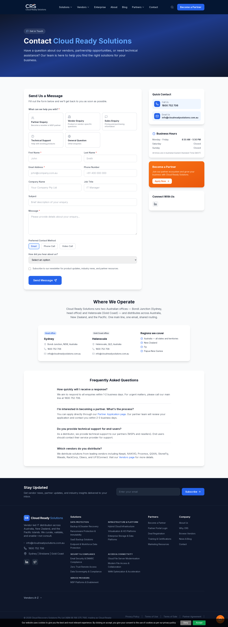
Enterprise (100, 7)
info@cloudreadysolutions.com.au (44, 542)
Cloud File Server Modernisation (124, 558)
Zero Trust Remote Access (83, 567)
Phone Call (49, 246)
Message (34, 211)
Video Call (67, 246)
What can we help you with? (44, 109)
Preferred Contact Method (42, 240)
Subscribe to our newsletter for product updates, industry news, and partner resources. (76, 268)
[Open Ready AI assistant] (220, 619)
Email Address (37, 167)
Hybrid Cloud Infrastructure (121, 526)
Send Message (45, 280)
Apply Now (162, 181)
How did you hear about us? (43, 254)
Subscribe (193, 491)
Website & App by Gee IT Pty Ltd (188, 622)
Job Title (88, 181)
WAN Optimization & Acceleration (124, 571)
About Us (183, 523)
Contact (153, 7)
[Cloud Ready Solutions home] (36, 7)
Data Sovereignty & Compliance (86, 571)
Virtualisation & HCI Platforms (122, 531)
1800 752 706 (52, 349)
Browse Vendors (187, 533)
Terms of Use (151, 616)
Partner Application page (112, 414)
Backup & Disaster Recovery (84, 526)
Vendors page (127, 457)
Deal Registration (156, 533)
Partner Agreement (192, 616)
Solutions (65, 7)
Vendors (83, 7)
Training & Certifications (159, 539)
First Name (35, 152)
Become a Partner (190, 7)
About (114, 7)
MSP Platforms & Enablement (84, 582)
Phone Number (91, 167)
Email (34, 246)
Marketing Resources (158, 544)
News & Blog (185, 539)
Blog (124, 7)
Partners (138, 7)
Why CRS (183, 528)
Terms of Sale (170, 616)
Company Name (37, 181)
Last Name (90, 152)
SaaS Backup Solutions (81, 539)
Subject (32, 196)
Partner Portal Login (157, 528)
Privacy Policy (132, 616)
